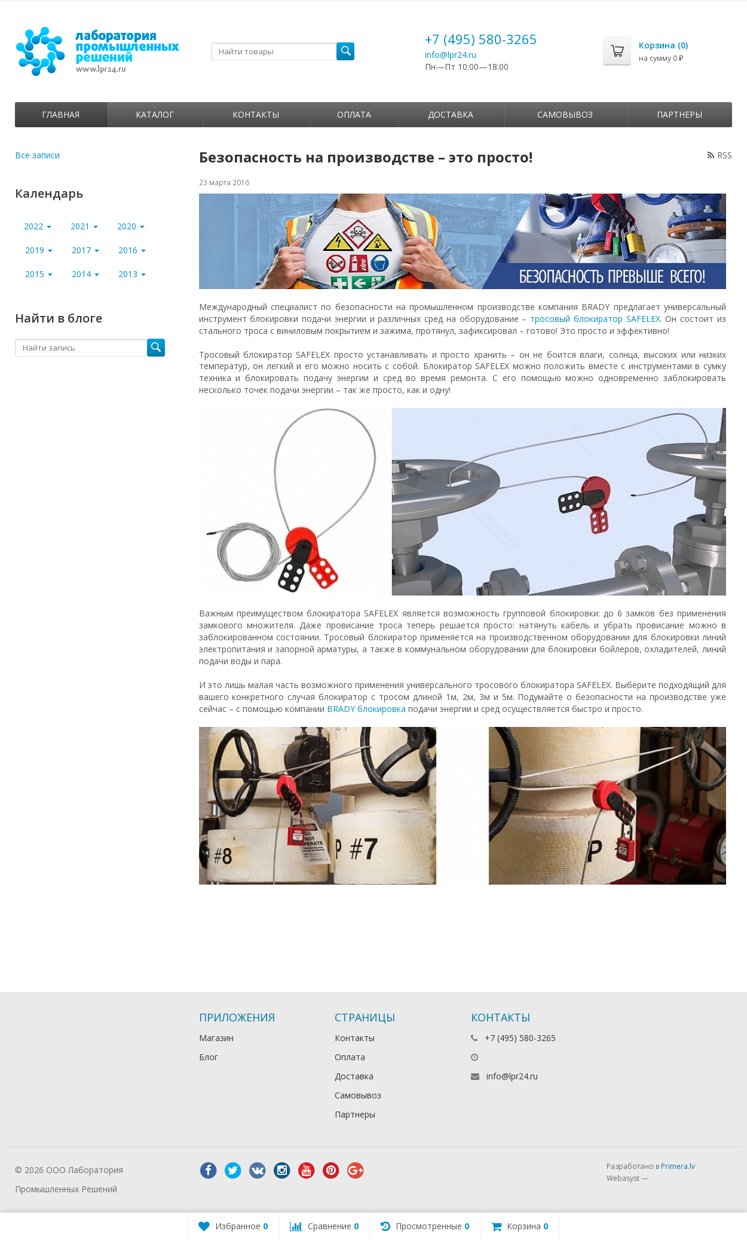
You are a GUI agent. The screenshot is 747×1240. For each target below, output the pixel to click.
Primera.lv (678, 1166)
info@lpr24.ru (450, 54)
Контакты (255, 114)
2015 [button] (39, 274)
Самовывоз (565, 114)
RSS (720, 155)
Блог (208, 1057)
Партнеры (679, 114)
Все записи (37, 155)
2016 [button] (132, 250)
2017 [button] (85, 250)
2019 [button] (39, 250)
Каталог (155, 114)
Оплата (354, 114)
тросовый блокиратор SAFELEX (595, 318)
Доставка (450, 114)
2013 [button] (132, 274)
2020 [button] (131, 226)
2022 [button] (37, 226)
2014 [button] (85, 274)
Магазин (216, 1037)
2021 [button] (84, 226)
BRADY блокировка (366, 708)
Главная (60, 114)
